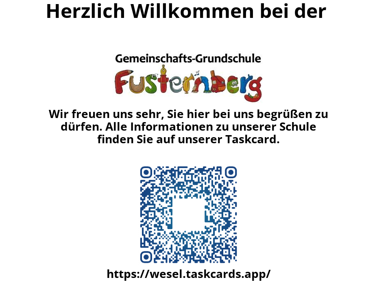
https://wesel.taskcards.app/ (189, 273)
